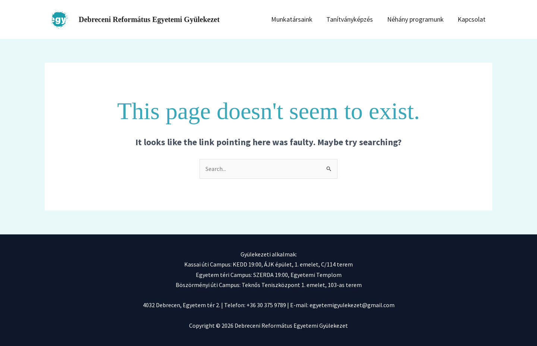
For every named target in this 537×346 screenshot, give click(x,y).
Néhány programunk (424, 19)
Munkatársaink (309, 19)
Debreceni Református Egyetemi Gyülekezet (149, 19)
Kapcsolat (476, 19)
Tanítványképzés (363, 19)
